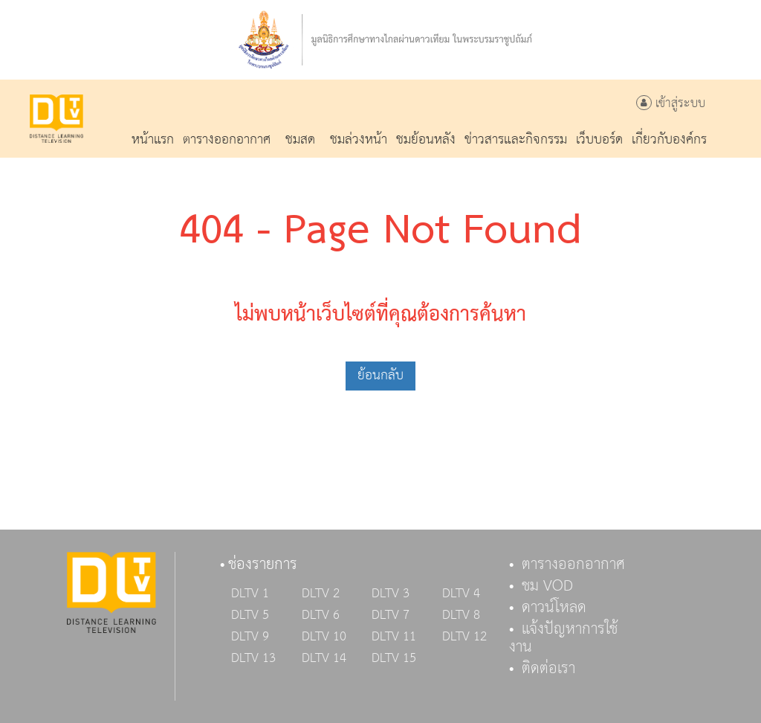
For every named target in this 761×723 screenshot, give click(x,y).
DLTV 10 (324, 636)
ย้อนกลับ (380, 375)
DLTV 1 (250, 593)
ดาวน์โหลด (554, 608)
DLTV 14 (324, 658)
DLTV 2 (321, 593)
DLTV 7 (390, 615)
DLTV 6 (321, 615)
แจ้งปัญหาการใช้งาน (563, 638)
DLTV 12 (464, 636)
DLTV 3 (390, 593)
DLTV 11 (394, 636)
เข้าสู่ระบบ (670, 103)
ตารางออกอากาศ (573, 564)
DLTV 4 (461, 593)
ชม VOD (547, 586)
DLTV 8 (461, 615)
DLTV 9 (250, 636)
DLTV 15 (394, 658)
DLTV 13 (253, 658)
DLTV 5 (250, 615)
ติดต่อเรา (548, 669)
